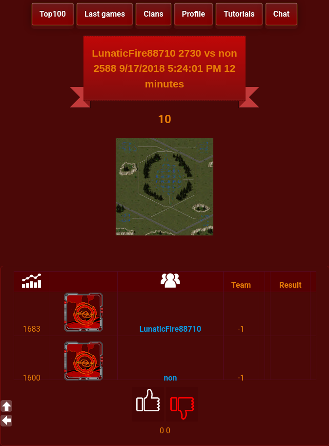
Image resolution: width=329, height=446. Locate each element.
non (170, 377)
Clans (153, 14)
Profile (194, 14)
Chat (281, 14)
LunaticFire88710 (170, 329)
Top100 (53, 14)
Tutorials (239, 14)
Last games (104, 14)
